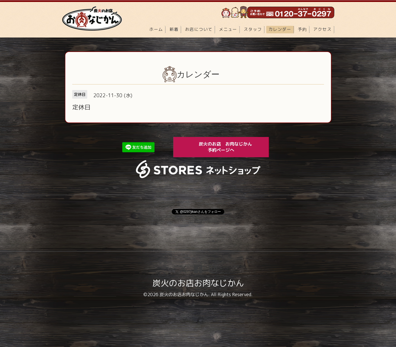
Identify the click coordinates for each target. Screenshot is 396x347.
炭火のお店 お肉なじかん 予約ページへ (229, 147)
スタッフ (253, 29)
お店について (199, 29)
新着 (174, 29)
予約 (302, 29)
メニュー (228, 29)
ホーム (156, 29)
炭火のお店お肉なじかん (198, 283)
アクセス (322, 29)
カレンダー (280, 29)
